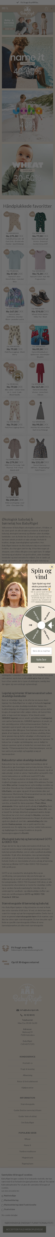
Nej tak (41, 667)
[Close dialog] (52, 567)
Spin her (41, 659)
